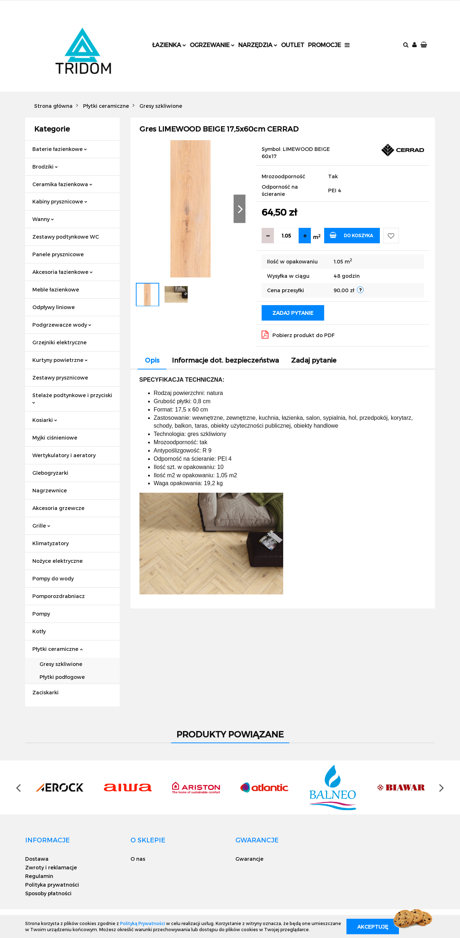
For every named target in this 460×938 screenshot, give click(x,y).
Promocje (324, 44)
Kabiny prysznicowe (59, 201)
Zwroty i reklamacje (51, 867)
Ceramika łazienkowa (62, 184)
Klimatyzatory (50, 543)
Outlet (292, 44)
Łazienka (169, 44)
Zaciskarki (45, 692)
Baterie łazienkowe (59, 149)
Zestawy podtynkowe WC (65, 237)
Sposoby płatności (48, 893)
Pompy (41, 614)
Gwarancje (249, 859)
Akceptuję (372, 926)
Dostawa (37, 859)
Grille (41, 526)
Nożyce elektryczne (57, 561)
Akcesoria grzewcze (58, 508)
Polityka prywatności (52, 885)
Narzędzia (257, 44)
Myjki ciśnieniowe (54, 437)
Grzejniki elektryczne (59, 342)
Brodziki (45, 167)
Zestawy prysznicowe (60, 377)
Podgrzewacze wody (61, 325)
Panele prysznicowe (58, 254)
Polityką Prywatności (142, 923)
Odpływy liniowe (53, 307)
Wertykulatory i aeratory (64, 455)
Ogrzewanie (212, 44)
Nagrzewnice (49, 490)
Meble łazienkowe (55, 289)
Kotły (39, 631)
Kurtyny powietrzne (60, 360)
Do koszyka (351, 235)
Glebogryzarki (50, 473)
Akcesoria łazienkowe (62, 272)
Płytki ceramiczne (57, 649)
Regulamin (39, 876)
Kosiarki (44, 420)
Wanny (43, 219)
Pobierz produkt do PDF (298, 335)
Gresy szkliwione (61, 664)
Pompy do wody (53, 578)
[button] (424, 45)
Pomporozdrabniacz (58, 596)
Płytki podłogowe (62, 677)
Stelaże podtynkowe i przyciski (72, 398)
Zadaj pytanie (292, 313)
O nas (137, 859)
